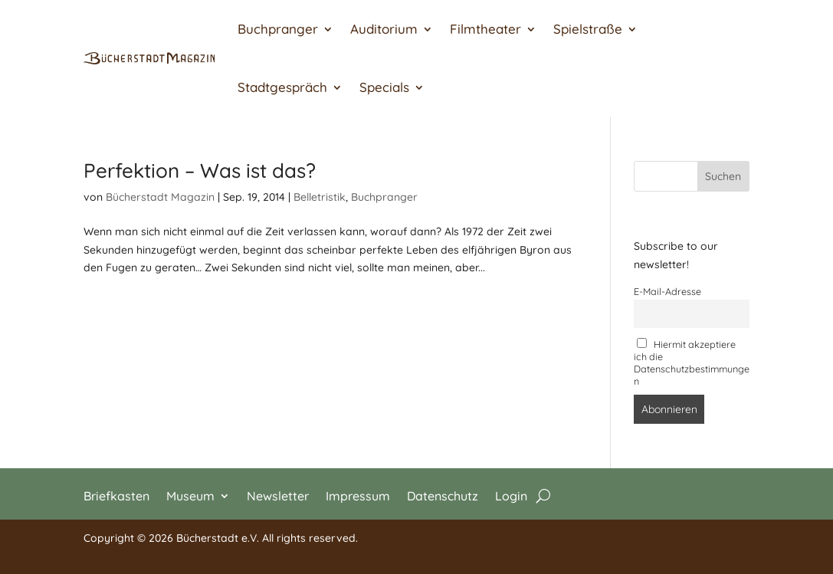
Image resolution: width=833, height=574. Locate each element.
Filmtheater (485, 29)
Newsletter (278, 494)
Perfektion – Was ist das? (200, 170)
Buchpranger (278, 29)
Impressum (358, 494)
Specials (384, 87)
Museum (190, 494)
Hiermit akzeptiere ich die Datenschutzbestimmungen (691, 362)
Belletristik (320, 197)
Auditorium (384, 29)
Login (511, 494)
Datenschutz (442, 494)
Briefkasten (116, 494)
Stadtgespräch (282, 87)
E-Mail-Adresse (667, 291)
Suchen (723, 176)
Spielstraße (587, 29)
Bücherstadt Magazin (160, 197)
